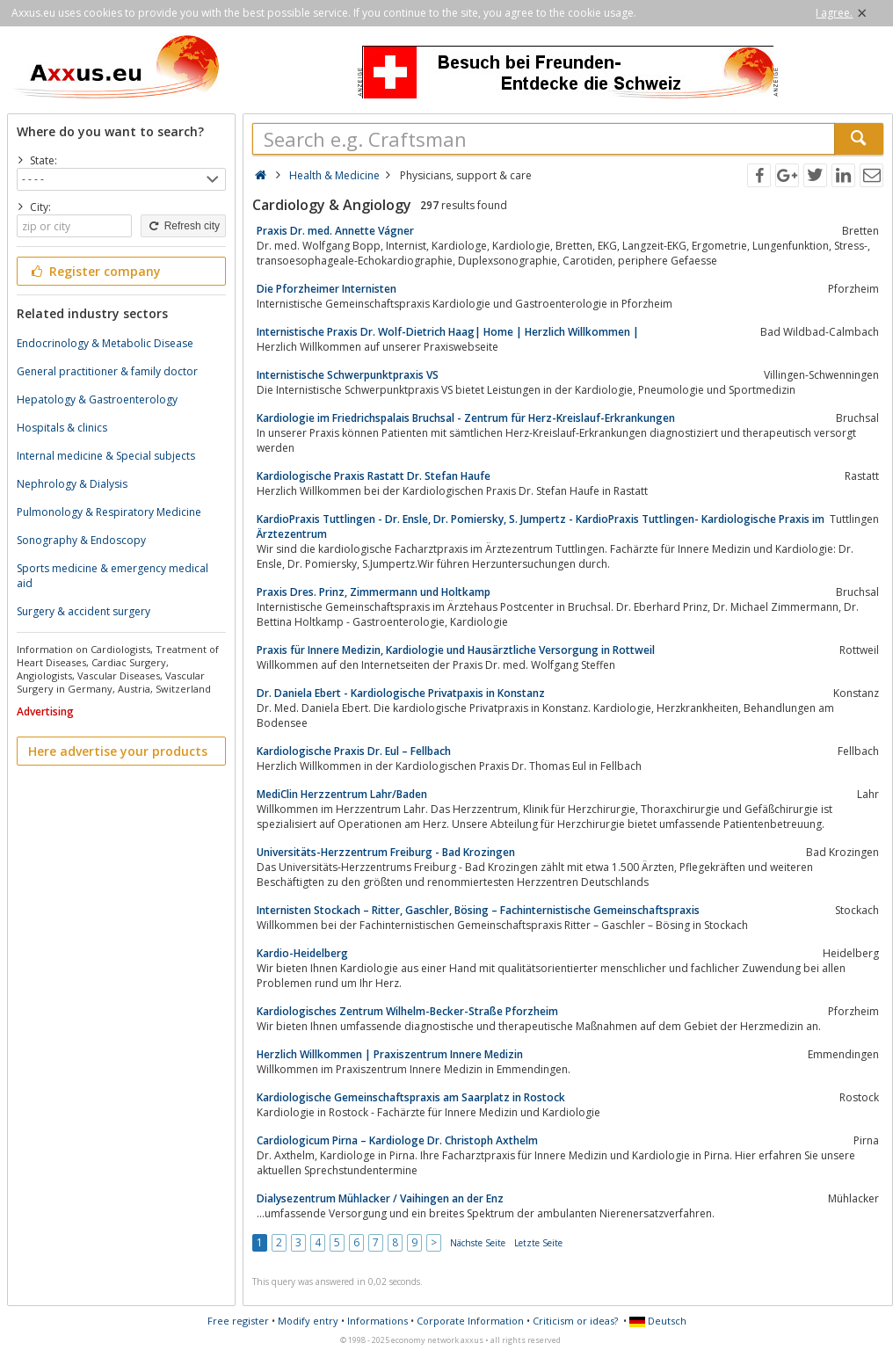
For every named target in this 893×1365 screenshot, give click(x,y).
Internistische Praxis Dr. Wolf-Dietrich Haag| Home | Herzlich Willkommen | (448, 331)
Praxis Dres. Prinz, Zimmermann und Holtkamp (373, 591)
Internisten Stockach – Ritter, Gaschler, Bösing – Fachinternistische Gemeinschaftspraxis (478, 910)
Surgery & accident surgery (83, 611)
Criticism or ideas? (575, 1320)
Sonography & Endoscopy (81, 540)
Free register (238, 1320)
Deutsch (657, 1320)
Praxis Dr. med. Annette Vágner (335, 230)
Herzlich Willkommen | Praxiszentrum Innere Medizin (390, 1054)
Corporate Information (470, 1320)
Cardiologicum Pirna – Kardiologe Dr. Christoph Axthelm (397, 1140)
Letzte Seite (538, 1243)
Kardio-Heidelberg (302, 953)
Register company (94, 271)
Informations (377, 1320)
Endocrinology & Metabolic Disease (105, 343)
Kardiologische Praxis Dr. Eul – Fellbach (354, 751)
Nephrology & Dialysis (72, 483)
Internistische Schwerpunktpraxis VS (348, 374)
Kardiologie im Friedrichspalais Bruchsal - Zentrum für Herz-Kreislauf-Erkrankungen (466, 417)
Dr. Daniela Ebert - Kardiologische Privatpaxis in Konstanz (401, 693)
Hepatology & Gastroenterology (97, 399)
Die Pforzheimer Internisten (326, 288)
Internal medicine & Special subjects (106, 455)
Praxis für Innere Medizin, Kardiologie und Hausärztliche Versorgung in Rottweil (456, 650)
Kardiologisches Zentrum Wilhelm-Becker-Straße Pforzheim (407, 1011)
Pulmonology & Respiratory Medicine (109, 512)
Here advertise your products (117, 751)
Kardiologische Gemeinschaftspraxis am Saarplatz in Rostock (411, 1097)
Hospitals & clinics (62, 427)
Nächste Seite (477, 1243)
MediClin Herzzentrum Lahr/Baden (342, 794)
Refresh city (183, 226)
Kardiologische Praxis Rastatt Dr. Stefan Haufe (373, 475)
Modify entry (308, 1320)
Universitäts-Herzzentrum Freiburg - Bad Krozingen (386, 852)
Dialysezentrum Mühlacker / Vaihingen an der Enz (380, 1198)
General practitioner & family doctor (107, 371)
